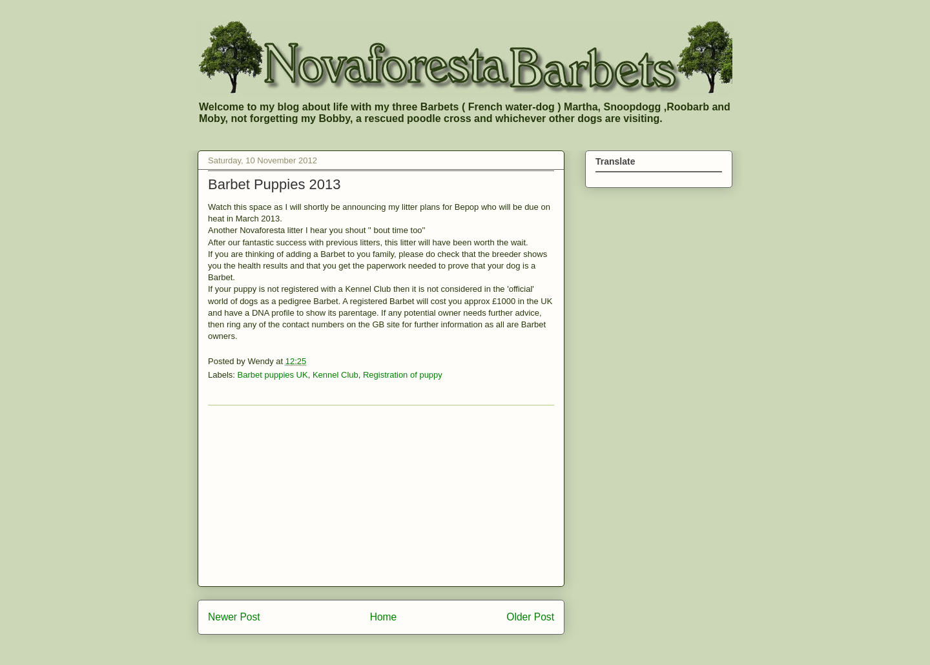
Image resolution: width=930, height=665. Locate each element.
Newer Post (234, 616)
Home (383, 616)
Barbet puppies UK (273, 375)
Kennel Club (335, 375)
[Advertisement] (381, 496)
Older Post (530, 616)
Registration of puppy (402, 375)
